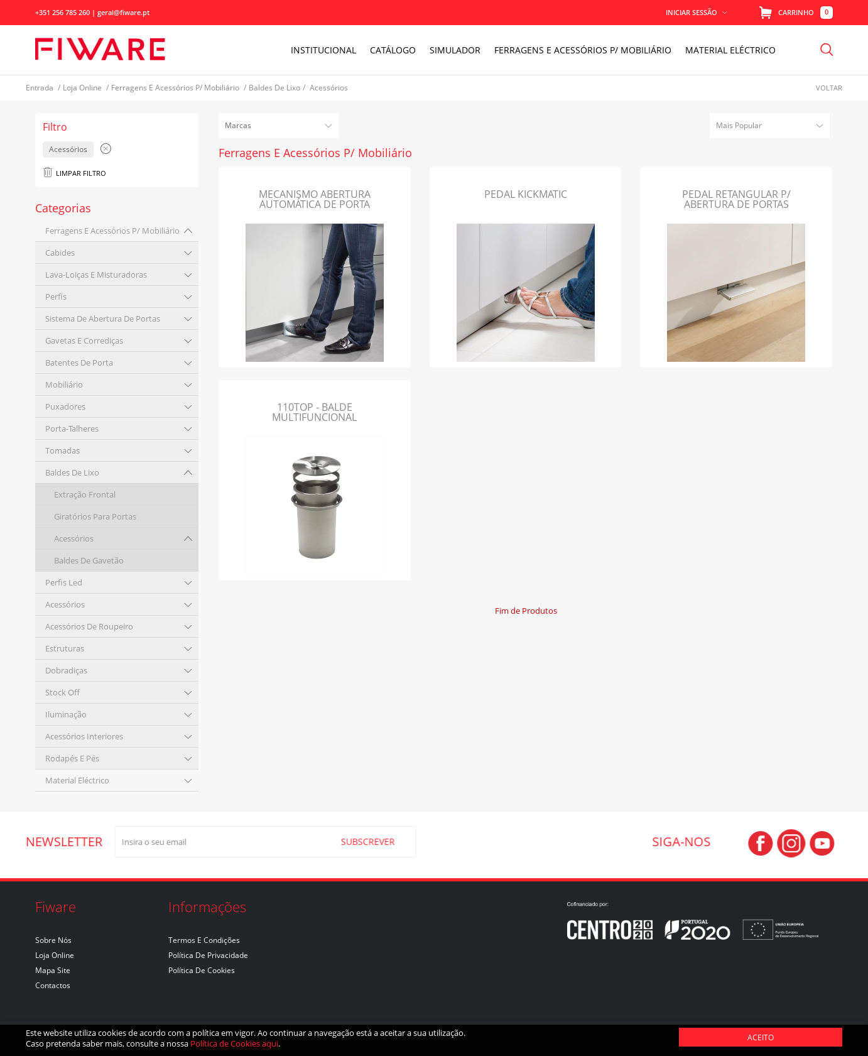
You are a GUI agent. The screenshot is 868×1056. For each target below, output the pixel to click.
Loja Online (54, 955)
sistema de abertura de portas (102, 318)
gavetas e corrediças (84, 340)
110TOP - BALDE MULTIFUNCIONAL (314, 412)
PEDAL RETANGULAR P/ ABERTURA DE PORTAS (736, 199)
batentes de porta (79, 362)
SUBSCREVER (362, 841)
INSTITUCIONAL (323, 50)
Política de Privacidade (208, 955)
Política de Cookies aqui (234, 1043)
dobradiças (66, 670)
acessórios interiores (84, 736)
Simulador (455, 50)
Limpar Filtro (74, 173)
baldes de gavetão (89, 560)
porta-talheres (72, 428)
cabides (60, 252)
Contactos (52, 985)
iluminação (66, 714)
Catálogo (393, 50)
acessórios (74, 538)
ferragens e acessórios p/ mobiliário (112, 230)
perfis (56, 296)
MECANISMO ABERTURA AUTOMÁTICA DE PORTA (315, 199)
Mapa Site (52, 970)
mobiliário (64, 384)
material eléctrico (77, 780)
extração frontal (85, 494)
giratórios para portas (95, 516)
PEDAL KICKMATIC (525, 194)
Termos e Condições (204, 940)
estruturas (64, 648)
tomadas (62, 450)
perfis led (63, 582)
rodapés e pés (72, 758)
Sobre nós (53, 940)
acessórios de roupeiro (89, 626)
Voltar (829, 87)
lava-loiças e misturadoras (96, 274)
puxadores (65, 406)
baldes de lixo (72, 472)
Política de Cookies (201, 970)
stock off (62, 692)
